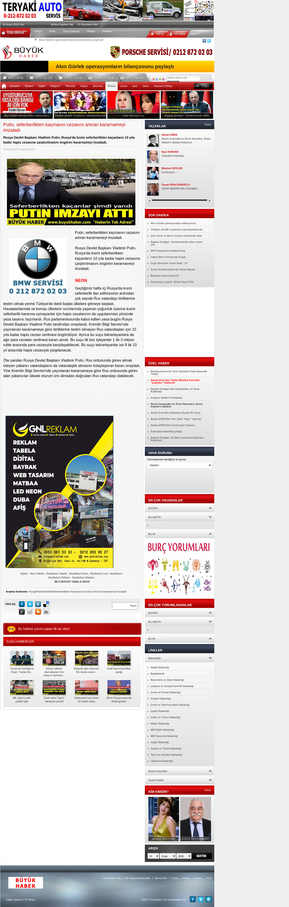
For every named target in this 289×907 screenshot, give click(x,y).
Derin (146, 86)
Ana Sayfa (14, 77)
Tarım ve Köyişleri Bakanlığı (166, 754)
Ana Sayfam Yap (63, 24)
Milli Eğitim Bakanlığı (162, 729)
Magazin (55, 86)
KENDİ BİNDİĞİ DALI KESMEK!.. (180, 188)
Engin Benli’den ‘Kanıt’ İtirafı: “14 (169, 263)
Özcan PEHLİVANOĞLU (176, 184)
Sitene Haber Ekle (16, 31)
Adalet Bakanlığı (160, 667)
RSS (209, 878)
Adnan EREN (169, 135)
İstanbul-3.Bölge (163, 86)
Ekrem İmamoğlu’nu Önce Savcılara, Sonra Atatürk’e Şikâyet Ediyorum (186, 140)
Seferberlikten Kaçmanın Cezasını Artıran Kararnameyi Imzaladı (90, 591)
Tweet (133, 605)
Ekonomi (98, 86)
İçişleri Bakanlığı (160, 711)
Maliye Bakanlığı (160, 723)
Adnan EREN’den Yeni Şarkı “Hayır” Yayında (176, 419)
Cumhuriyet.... (169, 172)
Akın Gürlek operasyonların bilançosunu (173, 223)
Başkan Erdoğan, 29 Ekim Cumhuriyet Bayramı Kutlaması (177, 439)
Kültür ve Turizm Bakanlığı (165, 717)
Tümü (207, 124)
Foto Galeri (44, 77)
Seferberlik (48, 591)
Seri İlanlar (133, 77)
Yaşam (84, 86)
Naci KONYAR (170, 152)
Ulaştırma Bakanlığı (162, 761)
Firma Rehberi (103, 77)
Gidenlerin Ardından (173, 155)
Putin (39, 591)
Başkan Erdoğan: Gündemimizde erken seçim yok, (176, 243)
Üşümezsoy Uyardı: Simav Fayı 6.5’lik (172, 282)
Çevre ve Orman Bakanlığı (166, 692)
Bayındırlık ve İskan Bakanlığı (167, 679)
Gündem (15, 86)
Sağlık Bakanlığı (160, 742)
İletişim (91, 31)
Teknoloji (70, 86)
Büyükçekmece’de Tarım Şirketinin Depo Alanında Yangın (179, 372)
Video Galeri (73, 77)
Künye (38, 31)
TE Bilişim (30, 899)
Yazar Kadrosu (71, 31)
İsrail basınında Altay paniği (166, 431)
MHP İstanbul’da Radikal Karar (168, 250)
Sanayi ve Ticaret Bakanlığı (166, 748)
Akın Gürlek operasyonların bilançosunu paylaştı (70, 39)
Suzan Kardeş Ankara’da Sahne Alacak (173, 269)
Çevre (123, 86)
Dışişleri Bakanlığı (161, 698)
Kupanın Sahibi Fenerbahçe (166, 397)
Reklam (107, 31)
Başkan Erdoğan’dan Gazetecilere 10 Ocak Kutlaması (175, 390)
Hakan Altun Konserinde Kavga (168, 257)
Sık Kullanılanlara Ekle (137, 878)
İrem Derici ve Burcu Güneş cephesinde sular (176, 235)
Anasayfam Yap (112, 878)
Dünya (111, 86)
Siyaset (29, 86)
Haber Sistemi (14, 899)
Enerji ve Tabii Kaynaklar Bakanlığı (170, 704)
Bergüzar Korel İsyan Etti (165, 275)
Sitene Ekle (160, 878)
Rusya (32, 591)
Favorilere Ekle (89, 24)
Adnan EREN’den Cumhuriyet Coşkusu (173, 425)
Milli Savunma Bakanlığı (164, 736)
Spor (135, 86)
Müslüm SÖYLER (172, 168)
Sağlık (41, 86)
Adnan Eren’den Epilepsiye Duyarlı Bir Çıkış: (176, 412)
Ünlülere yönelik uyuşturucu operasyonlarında (176, 229)
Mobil (52, 31)
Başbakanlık (158, 673)
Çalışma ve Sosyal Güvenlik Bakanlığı (172, 686)
